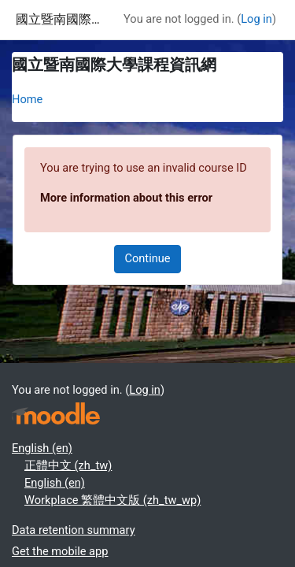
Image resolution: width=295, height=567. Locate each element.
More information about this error (126, 198)
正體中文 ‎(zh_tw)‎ (68, 465)
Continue (147, 258)
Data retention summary (73, 530)
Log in (256, 19)
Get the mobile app (60, 551)
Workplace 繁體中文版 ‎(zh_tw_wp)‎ (112, 500)
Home (27, 99)
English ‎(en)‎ (42, 448)
